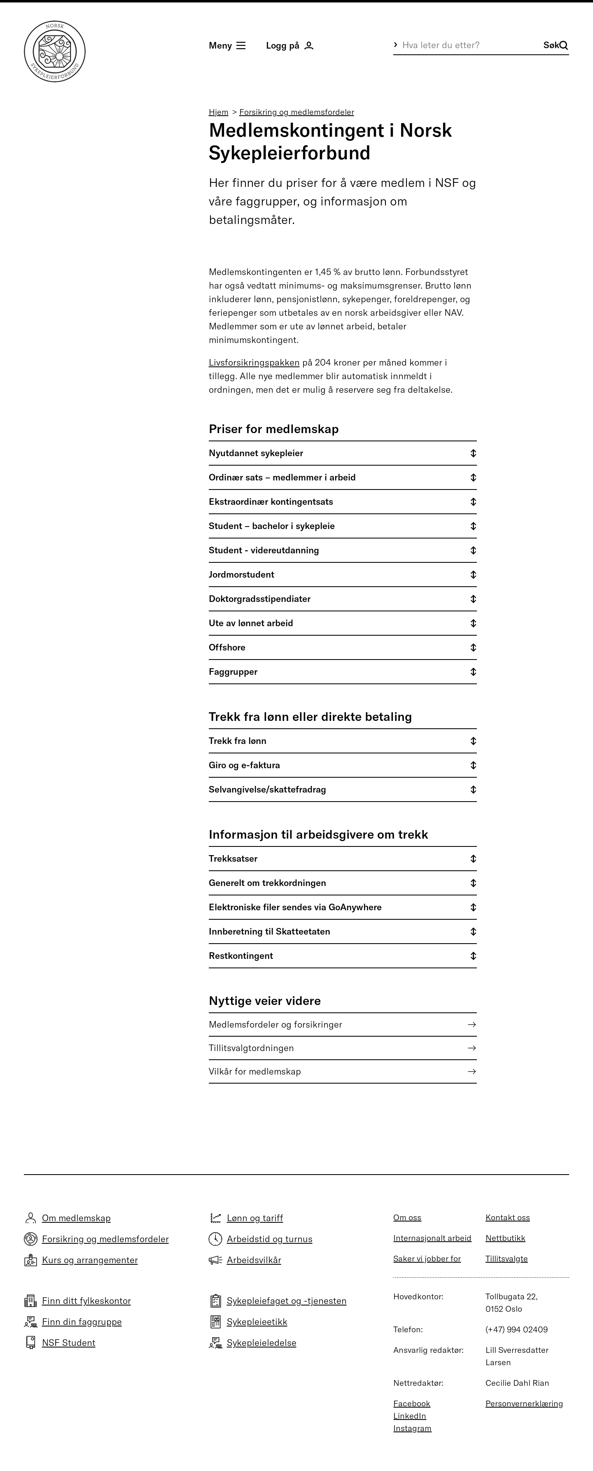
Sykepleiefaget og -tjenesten (287, 1300)
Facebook (411, 1403)
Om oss (407, 1217)
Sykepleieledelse (261, 1342)
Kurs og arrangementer (90, 1260)
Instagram (412, 1428)
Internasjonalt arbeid (432, 1238)
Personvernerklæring (524, 1403)
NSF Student (69, 1342)
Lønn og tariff (255, 1218)
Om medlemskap (76, 1218)
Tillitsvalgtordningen (251, 1048)
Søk (556, 45)
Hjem (219, 112)
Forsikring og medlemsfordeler (296, 112)
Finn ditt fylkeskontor (86, 1300)
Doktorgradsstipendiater (260, 598)
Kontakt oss (508, 1217)
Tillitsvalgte (507, 1258)
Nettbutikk (505, 1238)
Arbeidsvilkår (254, 1260)
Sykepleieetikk (257, 1321)
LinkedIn (409, 1415)
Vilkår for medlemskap (255, 1071)
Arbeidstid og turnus (270, 1239)
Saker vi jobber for (427, 1258)
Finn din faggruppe (82, 1321)
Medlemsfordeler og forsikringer (275, 1024)
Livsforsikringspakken (254, 362)
